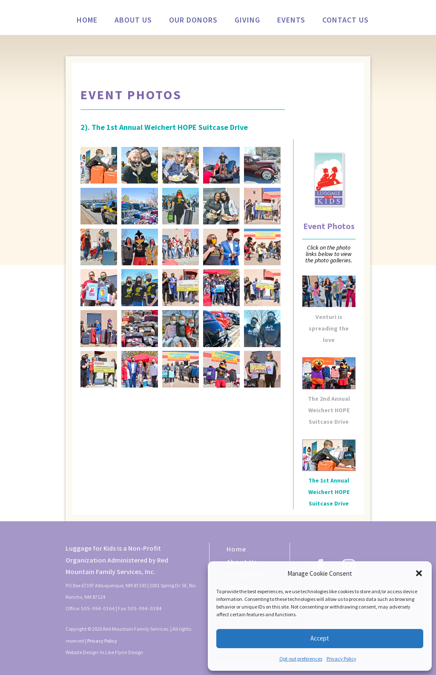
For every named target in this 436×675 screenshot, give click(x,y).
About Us (133, 21)
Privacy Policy (341, 658)
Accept (319, 638)
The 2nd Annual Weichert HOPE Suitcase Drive (329, 410)
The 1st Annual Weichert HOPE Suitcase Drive (329, 492)
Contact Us (345, 21)
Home (87, 21)
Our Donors (193, 21)
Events (291, 21)
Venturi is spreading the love (329, 328)
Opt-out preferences (300, 658)
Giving (247, 21)
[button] (419, 573)
